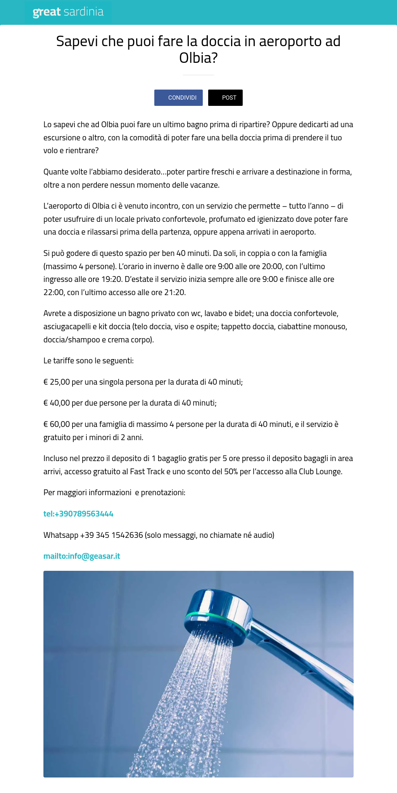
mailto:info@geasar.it (81, 555)
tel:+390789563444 (78, 513)
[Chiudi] (12, 12)
